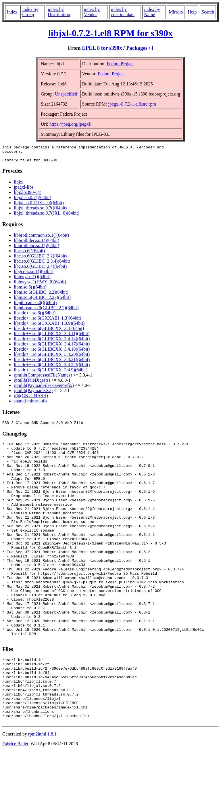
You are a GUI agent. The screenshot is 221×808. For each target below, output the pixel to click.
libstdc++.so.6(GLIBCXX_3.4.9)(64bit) (50, 373)
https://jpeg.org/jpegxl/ (70, 124)
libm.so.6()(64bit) (30, 290)
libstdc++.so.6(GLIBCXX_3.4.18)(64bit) (52, 352)
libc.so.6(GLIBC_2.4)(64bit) (40, 269)
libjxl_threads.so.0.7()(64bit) (40, 211)
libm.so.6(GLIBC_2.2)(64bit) (41, 295)
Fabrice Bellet (15, 800)
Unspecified (66, 93)
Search (207, 11)
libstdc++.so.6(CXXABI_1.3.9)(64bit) (49, 326)
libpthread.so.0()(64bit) (35, 305)
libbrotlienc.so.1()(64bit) (36, 249)
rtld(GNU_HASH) (31, 399)
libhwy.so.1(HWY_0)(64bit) (40, 285)
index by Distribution (59, 12)
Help (192, 11)
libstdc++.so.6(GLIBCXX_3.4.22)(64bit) (52, 368)
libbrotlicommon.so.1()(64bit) (41, 238)
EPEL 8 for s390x (102, 48)
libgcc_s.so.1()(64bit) (33, 274)
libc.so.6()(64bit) (29, 254)
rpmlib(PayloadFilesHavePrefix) (44, 388)
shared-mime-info (30, 404)
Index (12, 11)
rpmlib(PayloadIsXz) (33, 393)
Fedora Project (120, 63)
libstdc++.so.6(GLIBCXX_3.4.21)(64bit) (52, 362)
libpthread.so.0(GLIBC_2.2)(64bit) (46, 311)
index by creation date (122, 12)
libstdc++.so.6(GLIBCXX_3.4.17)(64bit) (52, 347)
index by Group (30, 12)
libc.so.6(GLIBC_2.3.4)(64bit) (42, 264)
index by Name (152, 12)
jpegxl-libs (23, 190)
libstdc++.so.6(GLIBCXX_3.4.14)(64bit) (52, 342)
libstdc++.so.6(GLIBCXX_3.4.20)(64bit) (52, 357)
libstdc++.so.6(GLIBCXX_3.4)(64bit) (49, 331)
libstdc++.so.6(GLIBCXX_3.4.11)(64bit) (52, 337)
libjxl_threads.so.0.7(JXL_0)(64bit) (46, 216)
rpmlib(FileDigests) (32, 383)
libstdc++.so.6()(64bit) (34, 316)
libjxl (19, 185)
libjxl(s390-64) (27, 195)
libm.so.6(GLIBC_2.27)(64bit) (42, 300)
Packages (136, 48)
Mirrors (176, 11)
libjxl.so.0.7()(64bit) (32, 200)
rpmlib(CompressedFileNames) (43, 378)
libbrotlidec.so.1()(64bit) (36, 243)
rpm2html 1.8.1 (42, 790)
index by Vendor (92, 12)
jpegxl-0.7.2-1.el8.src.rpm (132, 104)
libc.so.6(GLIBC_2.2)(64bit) (40, 259)
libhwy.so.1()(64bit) (32, 280)
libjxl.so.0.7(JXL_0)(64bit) (39, 206)
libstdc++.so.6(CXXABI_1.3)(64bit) (47, 321)
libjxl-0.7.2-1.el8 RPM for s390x (110, 33)
